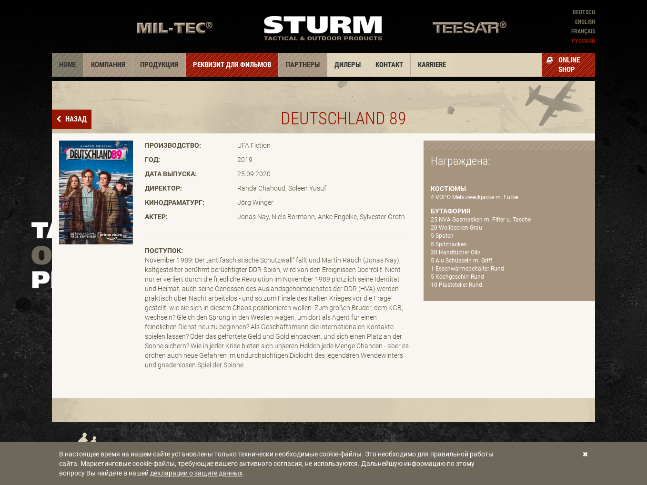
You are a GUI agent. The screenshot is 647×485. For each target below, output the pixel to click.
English (585, 22)
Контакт (389, 65)
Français (583, 31)
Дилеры (347, 65)
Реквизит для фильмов (232, 65)
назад (75, 119)
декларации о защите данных (196, 473)
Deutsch (584, 12)
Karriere (432, 65)
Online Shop (563, 65)
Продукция (159, 65)
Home (67, 65)
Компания (108, 65)
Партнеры (303, 65)
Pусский (583, 41)
